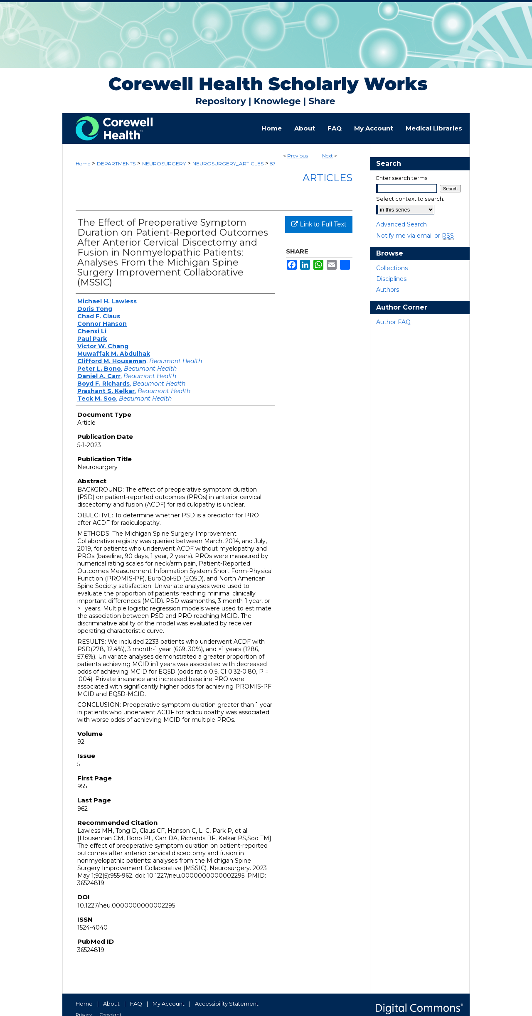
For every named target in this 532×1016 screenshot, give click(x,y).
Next (327, 156)
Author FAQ (393, 322)
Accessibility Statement (227, 1003)
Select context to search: (410, 198)
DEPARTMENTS (116, 163)
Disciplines (391, 279)
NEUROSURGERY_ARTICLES (228, 163)
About (111, 1003)
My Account (169, 1003)
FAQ (136, 1003)
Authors (387, 289)
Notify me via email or (415, 235)
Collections (392, 268)
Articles (327, 178)
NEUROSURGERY (164, 163)
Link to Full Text (318, 224)
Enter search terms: (402, 178)
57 (273, 163)
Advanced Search (401, 224)
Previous (297, 156)
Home (83, 163)
